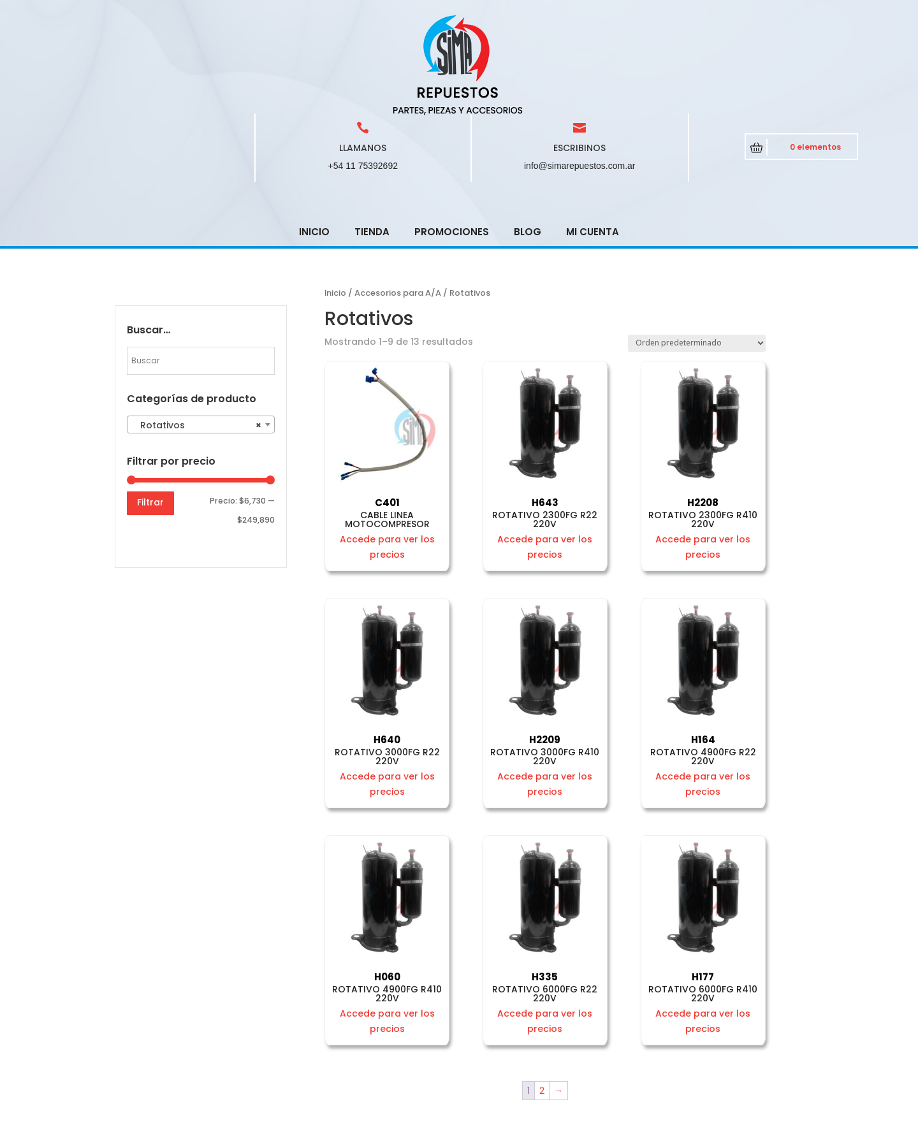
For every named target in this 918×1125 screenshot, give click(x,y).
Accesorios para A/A (397, 202)
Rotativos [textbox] (197, 334)
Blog (527, 140)
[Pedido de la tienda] (697, 252)
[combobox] (201, 333)
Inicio (314, 140)
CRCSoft (388, 1112)
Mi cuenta (592, 140)
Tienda (372, 140)
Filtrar (150, 411)
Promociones (451, 140)
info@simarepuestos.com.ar (580, 74)
